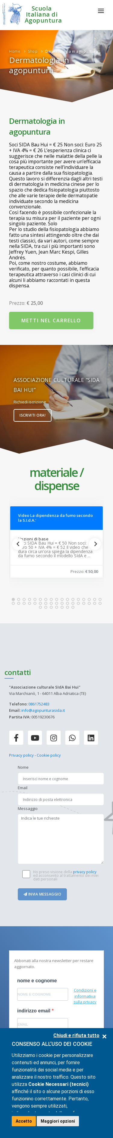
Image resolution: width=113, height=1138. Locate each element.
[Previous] (18, 544)
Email (22, 787)
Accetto (24, 1121)
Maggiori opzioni (58, 1121)
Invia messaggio (42, 894)
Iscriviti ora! (33, 415)
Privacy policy (21, 755)
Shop (32, 51)
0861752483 (38, 704)
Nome (23, 767)
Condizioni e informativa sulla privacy (85, 996)
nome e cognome (37, 980)
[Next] (95, 544)
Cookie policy (49, 755)
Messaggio (28, 808)
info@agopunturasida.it (43, 710)
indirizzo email (34, 1010)
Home (14, 51)
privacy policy (84, 871)
